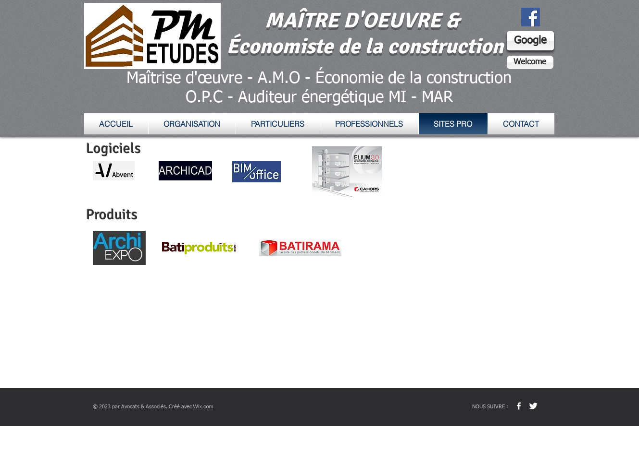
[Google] (530, 40)
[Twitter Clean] (533, 406)
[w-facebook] (519, 406)
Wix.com (203, 406)
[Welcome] (530, 62)
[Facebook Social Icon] (530, 17)
